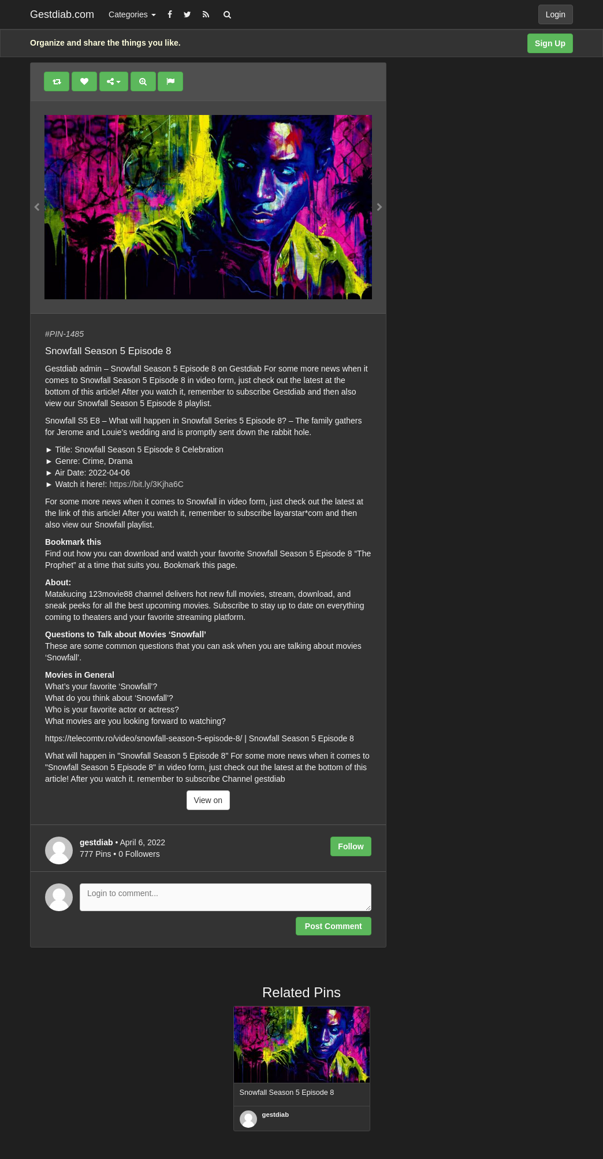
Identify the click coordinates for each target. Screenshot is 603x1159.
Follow (350, 846)
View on (208, 800)
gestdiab (275, 1114)
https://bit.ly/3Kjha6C (146, 484)
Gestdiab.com (62, 14)
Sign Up (550, 43)
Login (555, 14)
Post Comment (333, 926)
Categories (132, 14)
